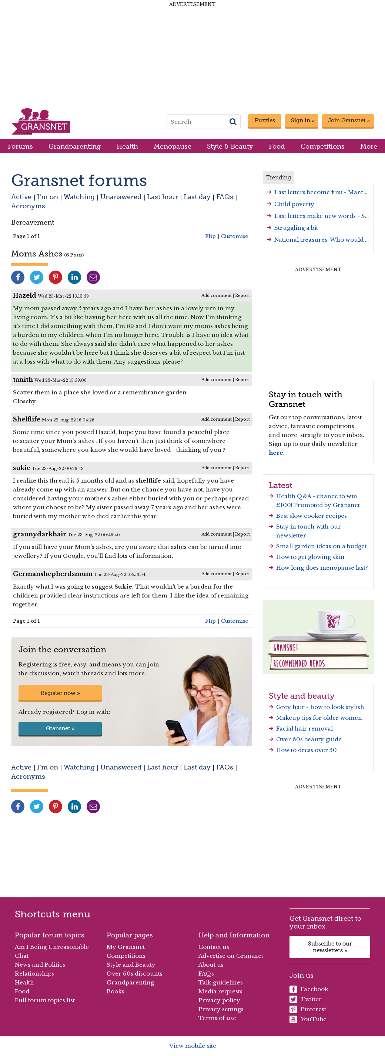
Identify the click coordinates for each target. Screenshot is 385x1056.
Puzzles (265, 120)
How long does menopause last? (322, 567)
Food (277, 146)
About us (211, 964)
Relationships (34, 973)
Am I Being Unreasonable (52, 946)
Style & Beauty (230, 146)
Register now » (60, 693)
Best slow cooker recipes (311, 515)
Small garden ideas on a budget (321, 546)
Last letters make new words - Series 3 (329, 215)
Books (115, 991)
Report (242, 295)
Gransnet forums (79, 180)
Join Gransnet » (349, 120)
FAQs (224, 197)
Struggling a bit (296, 227)
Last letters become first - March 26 (325, 192)
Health (127, 146)
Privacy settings (221, 1009)
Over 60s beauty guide (309, 739)
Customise (234, 236)
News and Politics (40, 964)
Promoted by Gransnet (327, 505)
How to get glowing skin (310, 556)
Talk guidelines (220, 982)
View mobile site (192, 1045)
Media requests (220, 991)
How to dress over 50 (306, 750)
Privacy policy (219, 1000)
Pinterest (307, 1009)
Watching (79, 197)
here (276, 452)
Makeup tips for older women (319, 717)
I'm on (47, 197)
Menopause (172, 146)
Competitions (323, 146)
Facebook (308, 989)
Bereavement (32, 222)
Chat (22, 955)
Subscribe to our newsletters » (330, 947)
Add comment (216, 295)
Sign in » (303, 120)
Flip (210, 236)
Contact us (213, 946)
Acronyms (28, 206)
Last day (197, 197)
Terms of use (217, 1018)
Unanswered (120, 197)
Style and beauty (302, 696)
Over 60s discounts (135, 973)
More (368, 146)
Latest (280, 485)
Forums (20, 146)
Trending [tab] (278, 177)
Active (21, 197)
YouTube (308, 1019)
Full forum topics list (45, 1000)
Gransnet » (60, 728)
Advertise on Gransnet (230, 955)
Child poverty (294, 204)
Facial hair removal (304, 728)
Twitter (305, 999)
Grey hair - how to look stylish (320, 707)
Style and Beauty (131, 964)
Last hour (162, 197)
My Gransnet (126, 946)
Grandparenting (74, 146)
